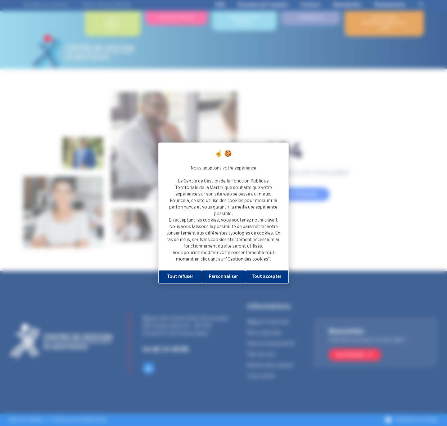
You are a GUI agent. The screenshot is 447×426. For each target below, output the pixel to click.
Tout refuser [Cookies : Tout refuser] (180, 276)
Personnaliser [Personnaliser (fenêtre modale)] (223, 276)
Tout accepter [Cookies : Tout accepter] (267, 276)
